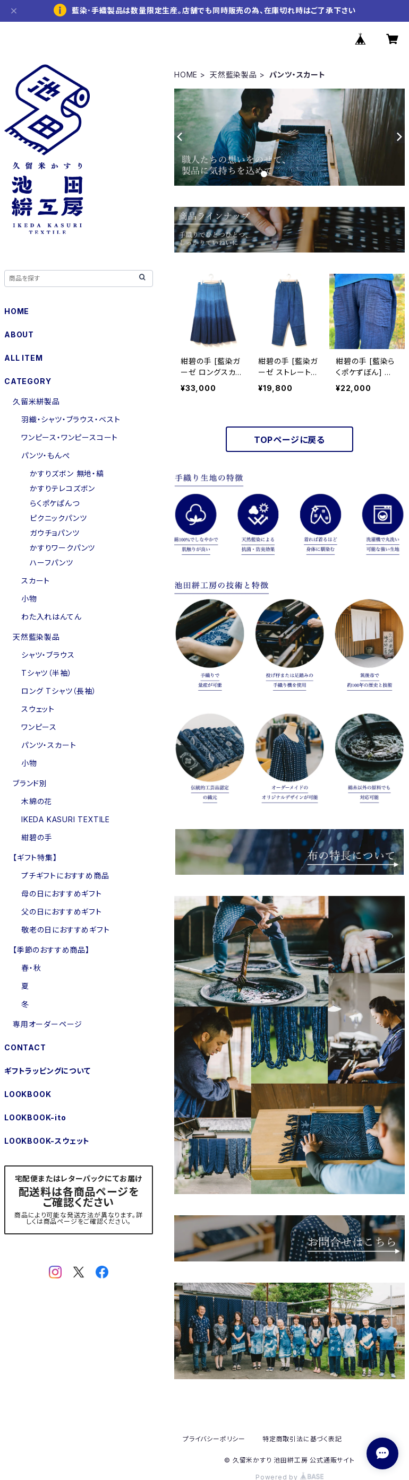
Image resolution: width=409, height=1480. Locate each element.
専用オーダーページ (47, 1024)
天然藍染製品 (233, 74)
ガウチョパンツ (55, 532)
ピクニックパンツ (58, 518)
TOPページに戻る (289, 439)
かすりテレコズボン (62, 488)
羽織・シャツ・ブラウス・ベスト (71, 419)
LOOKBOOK (27, 1094)
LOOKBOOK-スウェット (47, 1140)
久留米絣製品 (36, 401)
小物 (29, 598)
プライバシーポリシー (214, 1439)
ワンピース (39, 727)
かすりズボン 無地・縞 (67, 473)
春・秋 (31, 967)
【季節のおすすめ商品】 (51, 949)
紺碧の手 (36, 837)
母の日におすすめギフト (61, 893)
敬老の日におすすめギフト (65, 929)
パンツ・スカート (48, 745)
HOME (186, 74)
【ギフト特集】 (35, 857)
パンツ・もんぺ (45, 455)
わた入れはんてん (51, 616)
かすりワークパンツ (62, 547)
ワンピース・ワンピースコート (69, 437)
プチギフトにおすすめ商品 (65, 875)
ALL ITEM (23, 357)
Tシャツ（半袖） (46, 672)
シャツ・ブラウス (47, 654)
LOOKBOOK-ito (35, 1117)
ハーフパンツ (51, 562)
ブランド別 (30, 783)
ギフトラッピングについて (47, 1070)
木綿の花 (36, 801)
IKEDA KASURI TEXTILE (65, 819)
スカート (35, 580)
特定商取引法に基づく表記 (302, 1439)
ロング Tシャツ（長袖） (59, 690)
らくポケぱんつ (55, 503)
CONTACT (25, 1047)
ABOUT (19, 334)
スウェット (38, 708)
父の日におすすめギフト (61, 911)
